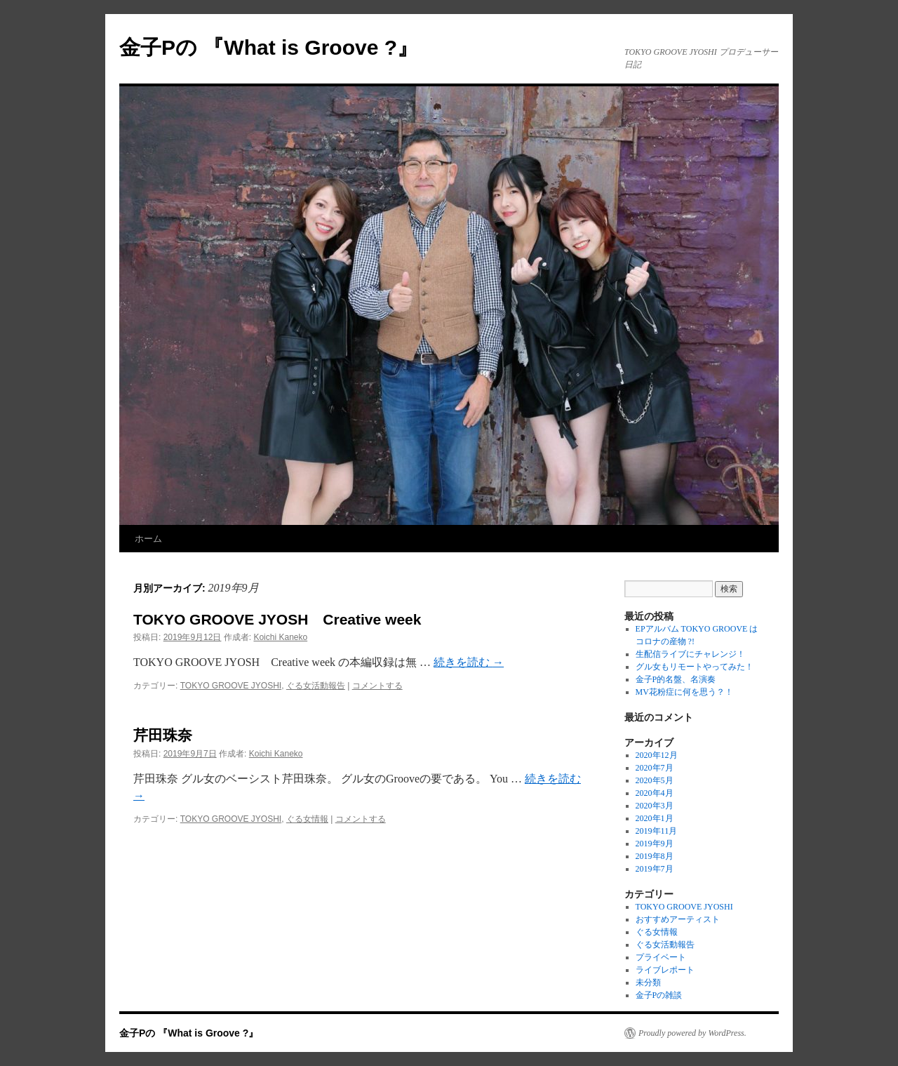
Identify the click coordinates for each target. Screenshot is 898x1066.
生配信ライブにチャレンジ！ (690, 654)
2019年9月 (655, 843)
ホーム (148, 538)
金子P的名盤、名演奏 (676, 679)
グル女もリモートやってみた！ (694, 667)
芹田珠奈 (162, 735)
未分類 (648, 982)
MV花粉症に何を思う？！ (684, 692)
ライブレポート (665, 970)
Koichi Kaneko (280, 637)
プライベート (661, 957)
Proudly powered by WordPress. (692, 1033)
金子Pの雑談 (659, 995)
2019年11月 (657, 831)
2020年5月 (655, 780)
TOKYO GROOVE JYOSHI (230, 686)
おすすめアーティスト (678, 919)
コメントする (377, 686)
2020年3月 (655, 806)
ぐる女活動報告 (315, 686)
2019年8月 (655, 856)
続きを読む (469, 662)
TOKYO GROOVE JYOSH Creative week (277, 619)
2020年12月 (657, 755)
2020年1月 (655, 818)
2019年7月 (655, 869)
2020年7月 (655, 768)
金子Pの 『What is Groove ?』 (268, 47)
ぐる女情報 (307, 819)
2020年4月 (655, 793)
